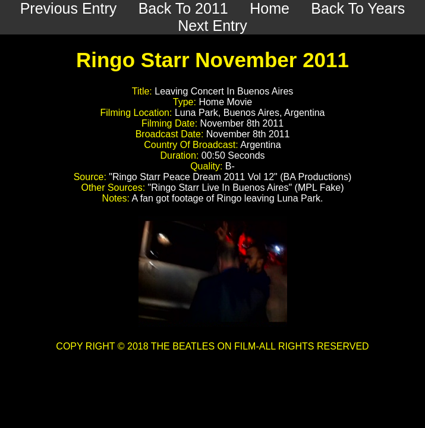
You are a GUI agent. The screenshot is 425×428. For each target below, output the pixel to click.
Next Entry (212, 25)
